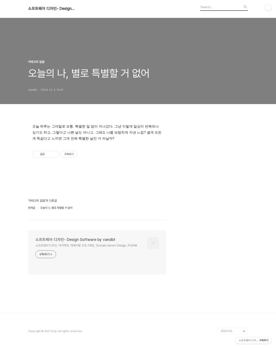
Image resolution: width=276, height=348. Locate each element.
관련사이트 (226, 331)
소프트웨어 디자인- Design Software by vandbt (51, 8)
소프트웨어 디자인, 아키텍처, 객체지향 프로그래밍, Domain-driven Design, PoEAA (86, 245)
